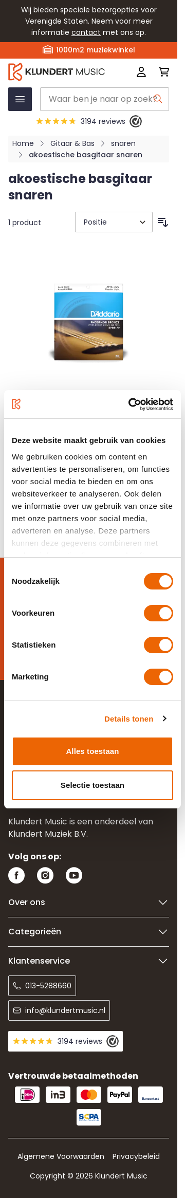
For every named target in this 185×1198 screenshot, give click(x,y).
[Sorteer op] (114, 222)
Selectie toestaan (92, 785)
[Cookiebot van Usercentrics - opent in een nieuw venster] (130, 404)
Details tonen (128, 718)
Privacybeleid (136, 1156)
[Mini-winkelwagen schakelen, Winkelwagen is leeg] (161, 72)
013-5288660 (42, 986)
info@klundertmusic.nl (59, 1010)
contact (86, 32)
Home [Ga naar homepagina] (23, 143)
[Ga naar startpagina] (56, 72)
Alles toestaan (92, 751)
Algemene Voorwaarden (60, 1156)
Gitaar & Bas (72, 143)
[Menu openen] (20, 99)
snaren (123, 143)
